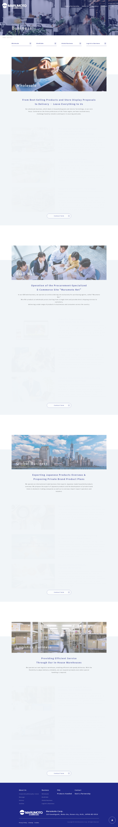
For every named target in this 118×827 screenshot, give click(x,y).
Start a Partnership (72, 6)
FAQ (58, 790)
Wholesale (15, 43)
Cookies (36, 822)
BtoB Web (39, 43)
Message (22, 797)
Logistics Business (93, 43)
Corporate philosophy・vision (29, 794)
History (21, 800)
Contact (104, 6)
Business (95, 6)
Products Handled (64, 794)
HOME (4, 37)
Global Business (67, 43)
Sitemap (30, 822)
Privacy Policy (23, 822)
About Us (85, 6)
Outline (21, 803)
